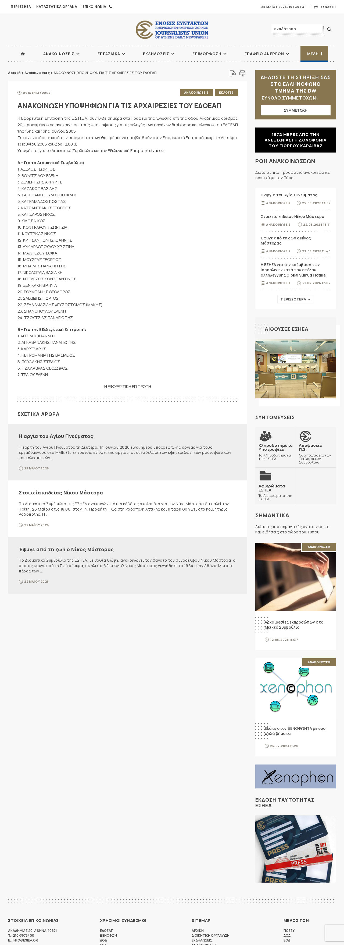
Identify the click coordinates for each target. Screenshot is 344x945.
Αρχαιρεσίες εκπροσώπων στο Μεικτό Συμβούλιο (294, 625)
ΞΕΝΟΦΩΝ (108, 935)
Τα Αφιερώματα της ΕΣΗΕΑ (275, 492)
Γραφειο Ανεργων (264, 53)
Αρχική (14, 72)
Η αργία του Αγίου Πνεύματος (56, 436)
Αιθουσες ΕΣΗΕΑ (287, 329)
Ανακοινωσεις (58, 53)
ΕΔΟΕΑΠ (106, 930)
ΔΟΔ (103, 940)
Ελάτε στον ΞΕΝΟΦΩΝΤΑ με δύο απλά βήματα (295, 731)
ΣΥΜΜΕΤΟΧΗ (295, 110)
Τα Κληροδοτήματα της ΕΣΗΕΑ (276, 452)
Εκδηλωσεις (156, 53)
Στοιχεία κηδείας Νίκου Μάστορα (61, 492)
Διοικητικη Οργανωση (211, 935)
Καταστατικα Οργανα (56, 6)
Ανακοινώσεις (37, 72)
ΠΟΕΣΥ (289, 930)
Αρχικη (198, 930)
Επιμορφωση (206, 53)
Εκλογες (226, 92)
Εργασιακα (109, 53)
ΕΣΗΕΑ (172, 29)
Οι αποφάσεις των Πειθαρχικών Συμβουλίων (316, 454)
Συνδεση (328, 7)
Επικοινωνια (94, 6)
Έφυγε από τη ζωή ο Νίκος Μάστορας (66, 549)
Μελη (313, 53)
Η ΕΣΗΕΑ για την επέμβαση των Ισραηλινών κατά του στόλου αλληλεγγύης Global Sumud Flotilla (293, 270)
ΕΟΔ (287, 940)
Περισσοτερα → (295, 299)
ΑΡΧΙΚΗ (23, 54)
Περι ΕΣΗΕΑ (21, 6)
